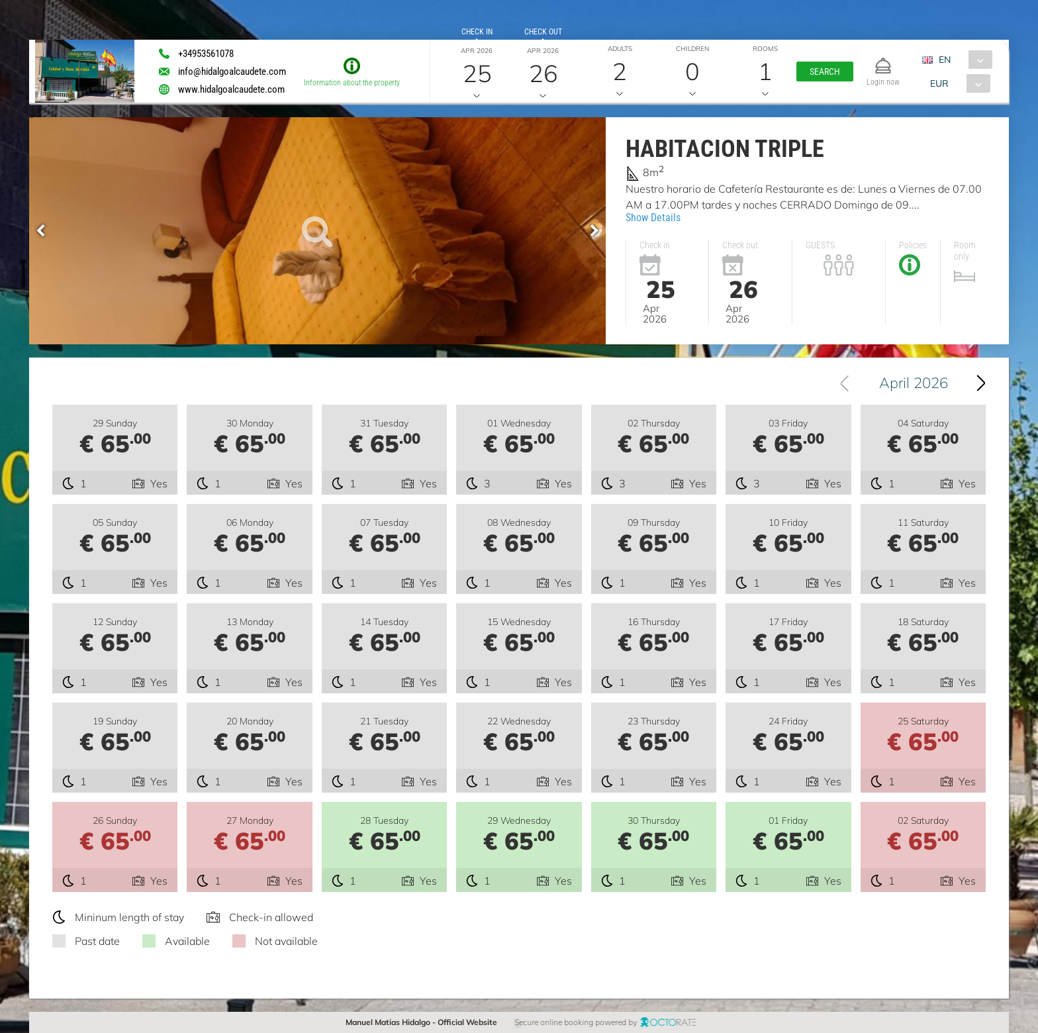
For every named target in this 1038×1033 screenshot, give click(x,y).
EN (945, 60)
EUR (938, 83)
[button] (824, 71)
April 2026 (913, 382)
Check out (543, 32)
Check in (477, 32)
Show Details (653, 217)
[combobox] (962, 59)
